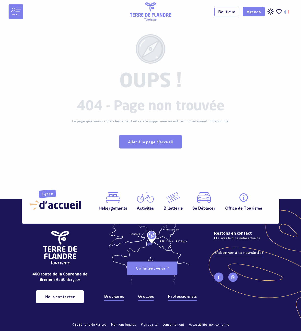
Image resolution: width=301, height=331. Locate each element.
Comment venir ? (152, 268)
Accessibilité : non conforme (209, 324)
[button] (287, 12)
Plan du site (149, 324)
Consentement (173, 324)
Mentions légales (123, 324)
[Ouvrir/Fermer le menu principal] (16, 11)
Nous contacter (60, 296)
